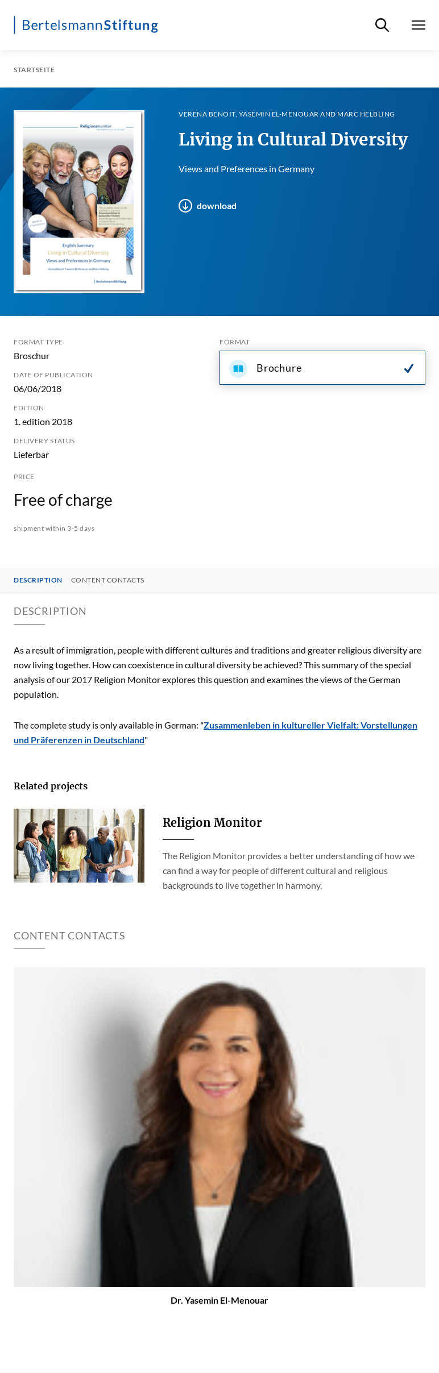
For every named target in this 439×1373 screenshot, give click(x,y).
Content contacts (107, 580)
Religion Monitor (212, 823)
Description (38, 580)
